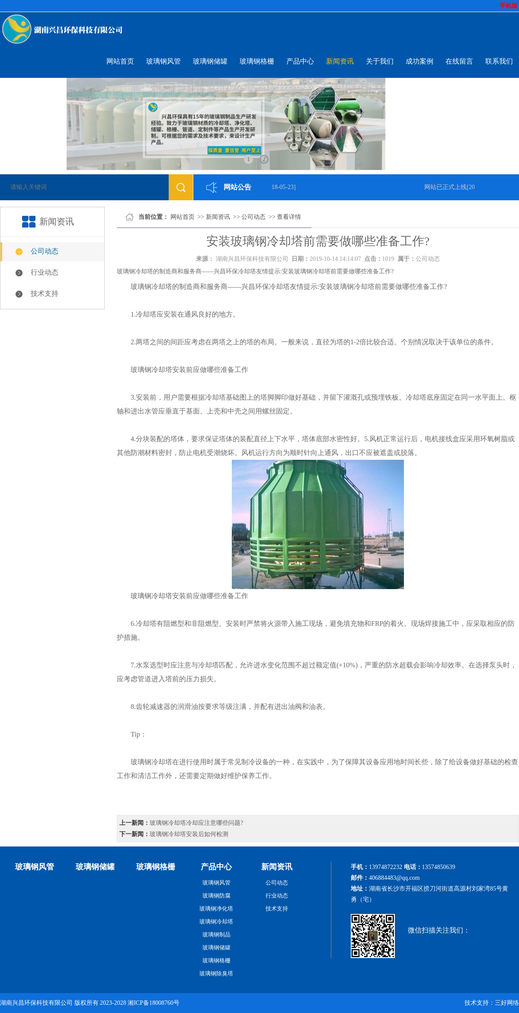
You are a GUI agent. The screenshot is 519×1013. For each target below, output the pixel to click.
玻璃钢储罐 (210, 61)
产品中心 (300, 61)
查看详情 (289, 217)
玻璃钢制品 (216, 934)
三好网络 (507, 1003)
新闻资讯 (340, 61)
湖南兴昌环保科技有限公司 (252, 259)
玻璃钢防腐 (216, 895)
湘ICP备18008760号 (153, 1003)
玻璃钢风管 (163, 61)
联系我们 (499, 61)
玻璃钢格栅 (257, 61)
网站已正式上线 (447, 187)
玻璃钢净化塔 (216, 908)
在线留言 (459, 61)
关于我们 (380, 61)
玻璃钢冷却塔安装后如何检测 (189, 834)
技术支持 (44, 293)
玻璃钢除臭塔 (216, 973)
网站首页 (120, 61)
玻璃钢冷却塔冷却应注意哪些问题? (196, 823)
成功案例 (419, 61)
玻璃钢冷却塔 (151, 595)
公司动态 (44, 251)
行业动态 (44, 272)
